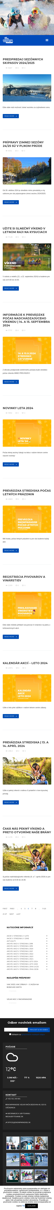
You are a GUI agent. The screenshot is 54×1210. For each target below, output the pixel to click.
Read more (9, 116)
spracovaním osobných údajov (33, 1035)
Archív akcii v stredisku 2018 (20, 944)
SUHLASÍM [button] (31, 1206)
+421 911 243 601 (13, 1099)
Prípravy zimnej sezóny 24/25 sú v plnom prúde (23, 144)
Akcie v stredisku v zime (18, 938)
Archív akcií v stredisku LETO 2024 (22, 961)
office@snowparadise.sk (19, 1122)
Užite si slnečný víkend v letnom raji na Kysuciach (25, 230)
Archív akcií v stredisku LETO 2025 (22, 964)
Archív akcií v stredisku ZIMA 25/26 (22, 969)
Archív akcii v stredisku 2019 (20, 946)
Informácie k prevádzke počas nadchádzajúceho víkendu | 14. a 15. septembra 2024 (26, 320)
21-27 (5, 914)
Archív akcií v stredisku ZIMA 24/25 (23, 967)
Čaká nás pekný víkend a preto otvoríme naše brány (27, 830)
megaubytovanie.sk (14, 1116)
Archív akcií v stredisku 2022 (20, 954)
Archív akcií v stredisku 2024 (20, 959)
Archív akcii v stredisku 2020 (20, 949)
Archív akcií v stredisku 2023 (20, 956)
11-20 (44, 909)
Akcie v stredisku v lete (18, 936)
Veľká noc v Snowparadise (19, 999)
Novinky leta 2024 (18, 408)
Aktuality (11, 941)
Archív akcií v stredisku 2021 (20, 951)
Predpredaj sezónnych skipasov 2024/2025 (23, 61)
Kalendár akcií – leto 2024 (25, 663)
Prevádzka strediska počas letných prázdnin (27, 492)
